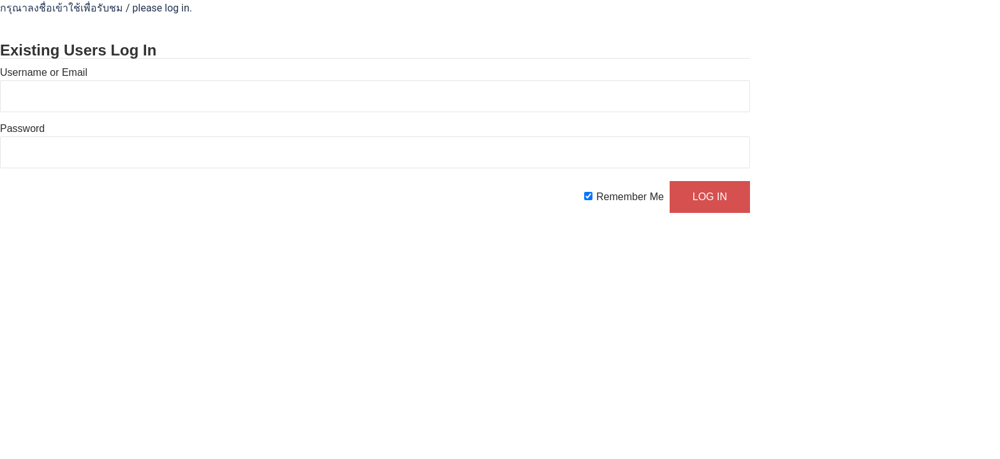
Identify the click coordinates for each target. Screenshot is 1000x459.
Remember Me (630, 196)
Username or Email (43, 72)
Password (22, 128)
